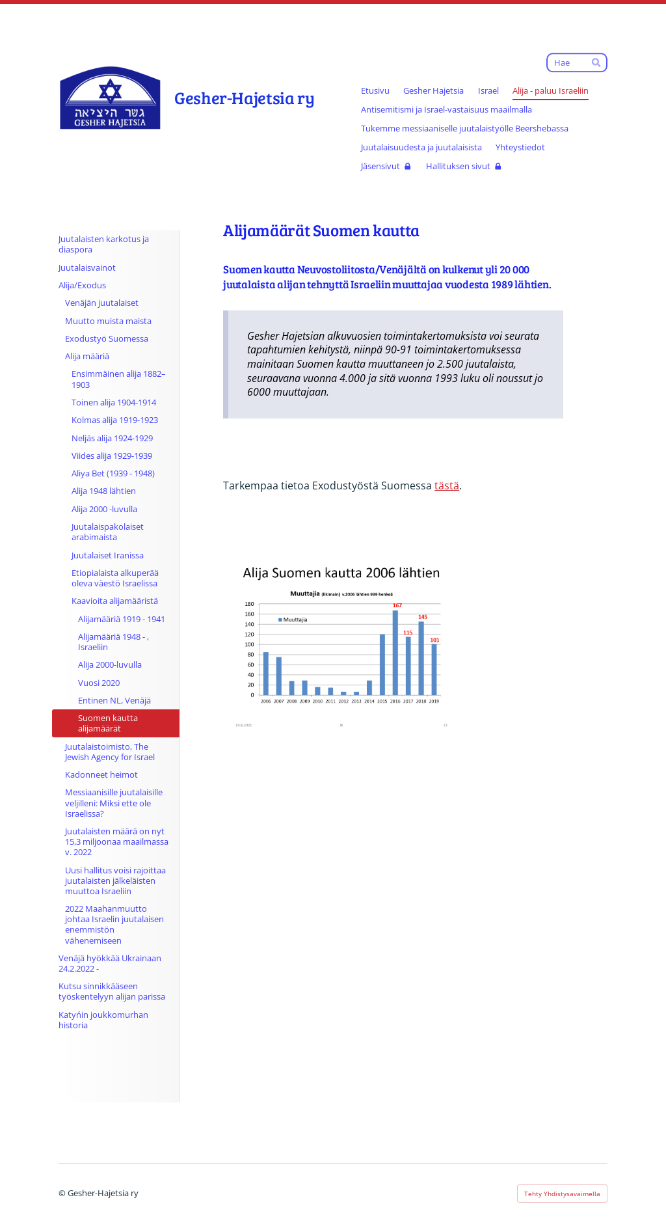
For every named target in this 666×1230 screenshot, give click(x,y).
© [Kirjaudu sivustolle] (63, 1193)
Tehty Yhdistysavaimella (562, 1193)
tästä (446, 485)
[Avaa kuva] (341, 642)
